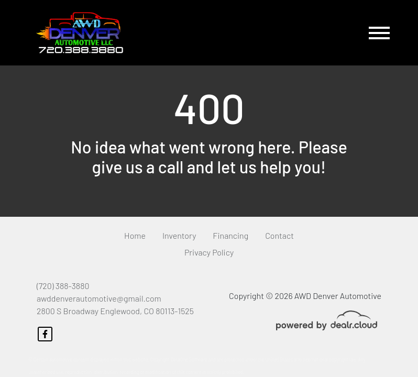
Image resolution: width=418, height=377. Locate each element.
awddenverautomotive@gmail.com (99, 298)
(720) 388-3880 (63, 286)
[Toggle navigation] (379, 32)
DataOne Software (189, 359)
